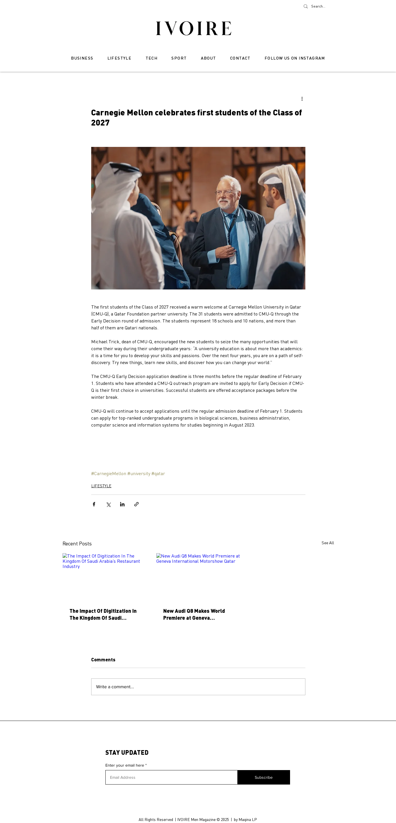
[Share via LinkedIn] (122, 504)
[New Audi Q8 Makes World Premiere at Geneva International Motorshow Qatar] (198, 576)
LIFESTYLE (101, 485)
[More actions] (301, 98)
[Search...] (319, 6)
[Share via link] (136, 504)
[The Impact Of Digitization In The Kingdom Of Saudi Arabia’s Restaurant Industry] (104, 576)
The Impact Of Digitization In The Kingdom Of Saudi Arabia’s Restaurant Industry (103, 614)
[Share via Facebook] (94, 504)
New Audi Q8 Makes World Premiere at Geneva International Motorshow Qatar (194, 614)
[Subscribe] (263, 777)
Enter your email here (124, 765)
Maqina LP (248, 819)
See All (328, 542)
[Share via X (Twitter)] (108, 504)
